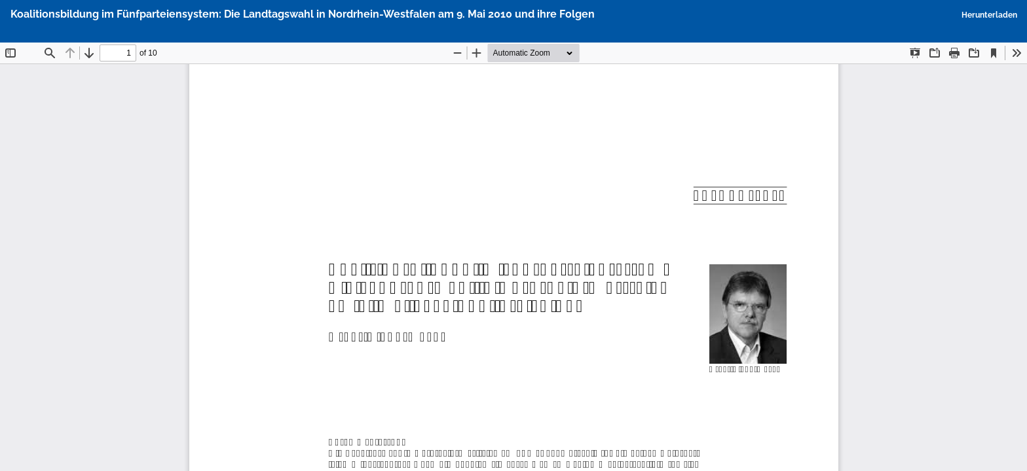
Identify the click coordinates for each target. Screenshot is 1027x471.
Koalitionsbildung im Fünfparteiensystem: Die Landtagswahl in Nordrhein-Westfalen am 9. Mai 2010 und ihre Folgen (302, 14)
